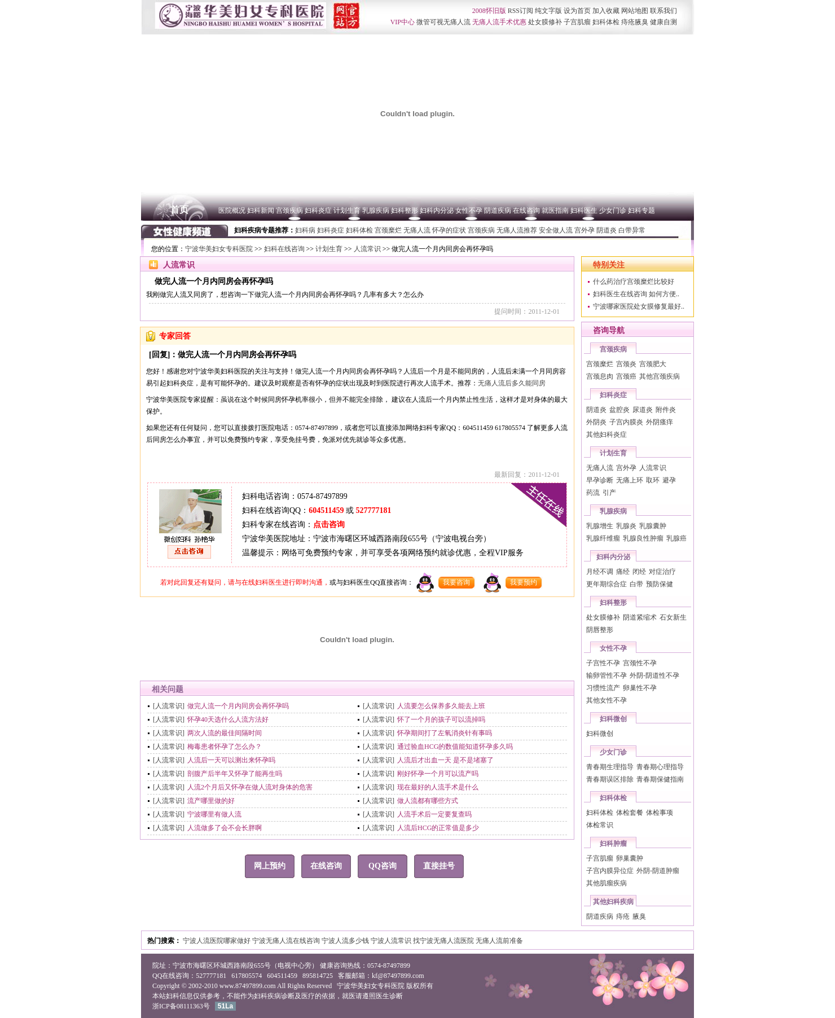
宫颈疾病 (613, 349)
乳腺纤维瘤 (603, 538)
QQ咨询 (382, 866)
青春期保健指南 (660, 779)
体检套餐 (629, 813)
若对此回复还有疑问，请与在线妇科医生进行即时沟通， (244, 582)
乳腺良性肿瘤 (643, 538)
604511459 (326, 510)
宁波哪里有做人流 (214, 814)
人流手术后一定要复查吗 (434, 814)
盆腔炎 (619, 410)
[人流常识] (168, 706)
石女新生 (673, 617)
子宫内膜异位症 (610, 871)
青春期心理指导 (660, 767)
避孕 (669, 480)
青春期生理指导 (610, 767)
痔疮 (623, 916)
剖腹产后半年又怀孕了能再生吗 (234, 774)
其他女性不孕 (606, 700)
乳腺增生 (599, 526)
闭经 (639, 572)
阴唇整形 (599, 630)
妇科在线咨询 (284, 249)
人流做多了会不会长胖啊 (224, 828)
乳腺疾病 (613, 511)
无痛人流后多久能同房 (512, 383)
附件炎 (666, 410)
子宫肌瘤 (599, 858)
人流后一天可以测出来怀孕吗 (231, 760)
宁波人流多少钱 (346, 941)
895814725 (317, 976)
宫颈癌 (626, 376)
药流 (593, 493)
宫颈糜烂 (599, 364)
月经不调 (599, 572)
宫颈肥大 (652, 364)
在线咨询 (326, 866)
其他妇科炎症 (606, 434)
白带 (636, 584)
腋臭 (639, 916)
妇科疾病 (267, 996)
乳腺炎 (626, 526)
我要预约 (523, 582)
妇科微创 (613, 719)
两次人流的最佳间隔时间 (224, 733)
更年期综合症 (606, 584)
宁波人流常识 (392, 941)
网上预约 (269, 866)
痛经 (623, 572)
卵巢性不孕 (640, 688)
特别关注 (609, 265)
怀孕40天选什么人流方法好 (228, 719)
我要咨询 (456, 582)
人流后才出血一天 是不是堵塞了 (445, 760)
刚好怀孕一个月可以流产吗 (437, 774)
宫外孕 (626, 468)
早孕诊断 (599, 480)
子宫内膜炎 (626, 422)
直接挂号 (439, 866)
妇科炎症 (613, 395)
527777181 (373, 510)
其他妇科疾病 (613, 902)
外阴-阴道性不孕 (654, 675)
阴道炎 (596, 410)
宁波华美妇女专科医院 (219, 249)
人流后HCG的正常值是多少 (438, 828)
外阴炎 (596, 422)
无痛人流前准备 (499, 941)
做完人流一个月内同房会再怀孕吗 (238, 706)
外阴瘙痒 (659, 422)
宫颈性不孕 (640, 663)
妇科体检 (613, 798)
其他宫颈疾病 (659, 376)
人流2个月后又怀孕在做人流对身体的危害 (250, 787)
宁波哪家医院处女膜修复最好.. (638, 306)
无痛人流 (599, 468)
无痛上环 (629, 480)
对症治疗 (662, 572)
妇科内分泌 (613, 557)
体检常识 (599, 825)
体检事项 (659, 813)
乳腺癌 (676, 538)
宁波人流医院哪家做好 (217, 941)
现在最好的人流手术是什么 (437, 787)
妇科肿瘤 (613, 844)
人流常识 (367, 249)
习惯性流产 (603, 688)
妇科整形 (613, 603)
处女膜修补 (603, 617)
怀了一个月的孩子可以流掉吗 (441, 719)
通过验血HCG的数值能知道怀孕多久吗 (455, 747)
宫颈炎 (626, 364)
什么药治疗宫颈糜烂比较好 (633, 282)
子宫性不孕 (603, 663)
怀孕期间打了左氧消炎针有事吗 (444, 733)
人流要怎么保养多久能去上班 (441, 706)
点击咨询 (329, 524)
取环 (653, 480)
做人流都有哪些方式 (427, 801)
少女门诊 (613, 752)
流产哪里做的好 (211, 801)
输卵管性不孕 (606, 675)
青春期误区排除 (610, 779)
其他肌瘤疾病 (606, 883)
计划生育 (328, 249)
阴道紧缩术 (640, 617)
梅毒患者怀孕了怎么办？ (224, 747)
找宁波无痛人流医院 (444, 941)
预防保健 (659, 584)
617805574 (246, 976)
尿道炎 (642, 410)
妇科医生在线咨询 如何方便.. (636, 294)
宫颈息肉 (599, 376)
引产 (609, 493)
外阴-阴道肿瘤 (657, 871)
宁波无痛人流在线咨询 (287, 941)
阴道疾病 (599, 916)
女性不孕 (613, 648)
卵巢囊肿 (629, 858)
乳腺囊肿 (652, 526)
